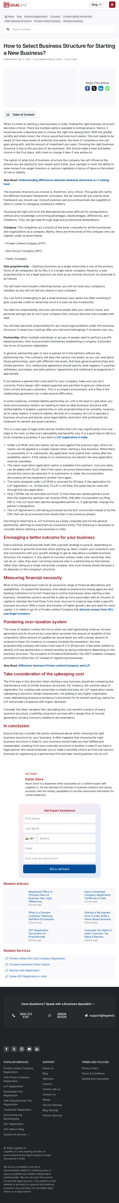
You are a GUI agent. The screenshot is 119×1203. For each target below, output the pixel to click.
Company (55, 16)
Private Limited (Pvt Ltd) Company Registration (37, 958)
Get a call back (59, 869)
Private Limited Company (47, 21)
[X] (94, 89)
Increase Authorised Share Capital (29, 964)
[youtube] (29, 1049)
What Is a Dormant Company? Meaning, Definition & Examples (41, 915)
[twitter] (14, 1049)
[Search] (8, 29)
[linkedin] (37, 1049)
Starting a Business (73, 21)
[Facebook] (87, 89)
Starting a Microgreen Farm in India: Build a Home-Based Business (97, 915)
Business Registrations (35, 16)
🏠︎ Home (9, 16)
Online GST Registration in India (27, 976)
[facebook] (6, 1049)
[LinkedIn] (100, 89)
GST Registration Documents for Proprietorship (38, 933)
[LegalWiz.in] (15, 3)
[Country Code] (30, 838)
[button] (20, 114)
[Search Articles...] (59, 29)
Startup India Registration (24, 970)
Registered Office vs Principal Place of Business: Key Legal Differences (41, 896)
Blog (19, 16)
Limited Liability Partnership (77, 16)
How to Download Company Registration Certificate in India (97, 895)
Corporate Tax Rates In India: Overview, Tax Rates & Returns (98, 933)
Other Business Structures (18, 21)
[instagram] (22, 1049)
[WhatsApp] (107, 89)
